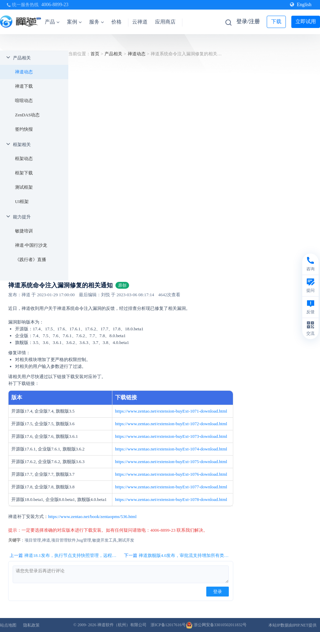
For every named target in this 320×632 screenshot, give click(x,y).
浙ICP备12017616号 (168, 624)
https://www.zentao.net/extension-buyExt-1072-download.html (171, 423)
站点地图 (8, 625)
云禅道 (140, 22)
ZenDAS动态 (27, 114)
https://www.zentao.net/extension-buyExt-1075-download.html (171, 461)
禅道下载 (24, 86)
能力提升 (22, 216)
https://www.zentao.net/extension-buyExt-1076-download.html (171, 474)
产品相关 (22, 57)
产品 (52, 22)
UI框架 (22, 201)
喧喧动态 (24, 100)
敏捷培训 (24, 230)
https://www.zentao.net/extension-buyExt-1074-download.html (171, 448)
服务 (96, 22)
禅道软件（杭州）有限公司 (122, 624)
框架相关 (22, 144)
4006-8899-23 (54, 4)
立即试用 (305, 21)
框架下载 (24, 172)
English (300, 4)
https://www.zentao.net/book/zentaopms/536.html (92, 516)
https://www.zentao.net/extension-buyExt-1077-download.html (171, 486)
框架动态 (24, 158)
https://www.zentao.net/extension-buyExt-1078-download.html (171, 499)
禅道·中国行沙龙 (31, 245)
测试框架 (24, 187)
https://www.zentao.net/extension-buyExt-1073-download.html (171, 436)
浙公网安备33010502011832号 (216, 624)
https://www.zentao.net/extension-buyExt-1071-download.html (171, 411)
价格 (116, 22)
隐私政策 (31, 625)
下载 (276, 21)
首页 (95, 53)
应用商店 (165, 22)
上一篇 (64, 555)
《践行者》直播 (30, 259)
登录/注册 (248, 21)
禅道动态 (24, 71)
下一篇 (178, 555)
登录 (217, 591)
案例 (74, 22)
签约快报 (24, 129)
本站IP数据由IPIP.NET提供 (292, 625)
